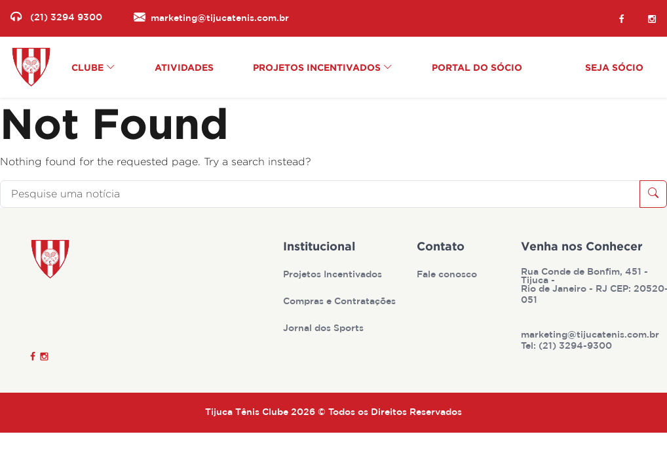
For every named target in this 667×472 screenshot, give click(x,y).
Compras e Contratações (340, 301)
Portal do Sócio (477, 67)
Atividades (184, 67)
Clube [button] (93, 67)
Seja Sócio (614, 67)
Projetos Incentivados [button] (322, 67)
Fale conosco (448, 275)
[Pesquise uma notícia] (320, 194)
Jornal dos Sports (324, 328)
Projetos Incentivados (334, 275)
